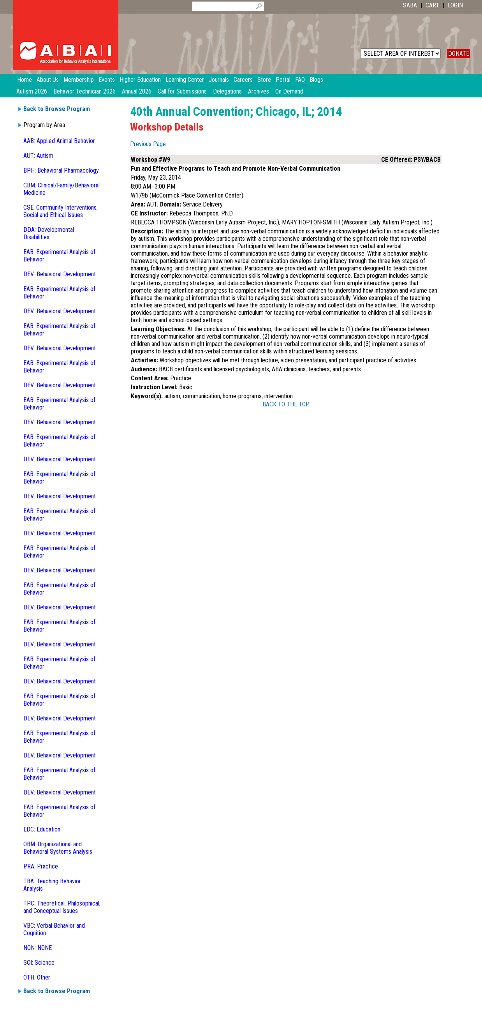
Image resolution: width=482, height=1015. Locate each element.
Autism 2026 (31, 91)
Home (24, 79)
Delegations (227, 91)
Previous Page (148, 144)
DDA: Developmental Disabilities (48, 233)
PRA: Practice (40, 866)
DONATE (458, 53)
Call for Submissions (182, 91)
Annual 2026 (136, 91)
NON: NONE (37, 947)
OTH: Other (36, 977)
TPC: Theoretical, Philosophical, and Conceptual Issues (61, 907)
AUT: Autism (38, 155)
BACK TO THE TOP (286, 404)
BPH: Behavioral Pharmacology (61, 170)
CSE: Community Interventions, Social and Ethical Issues (60, 211)
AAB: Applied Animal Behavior (59, 141)
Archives (258, 91)
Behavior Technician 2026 (84, 91)
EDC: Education (41, 829)
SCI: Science (39, 962)
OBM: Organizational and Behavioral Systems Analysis (57, 847)
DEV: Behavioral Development (59, 274)
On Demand (289, 91)
